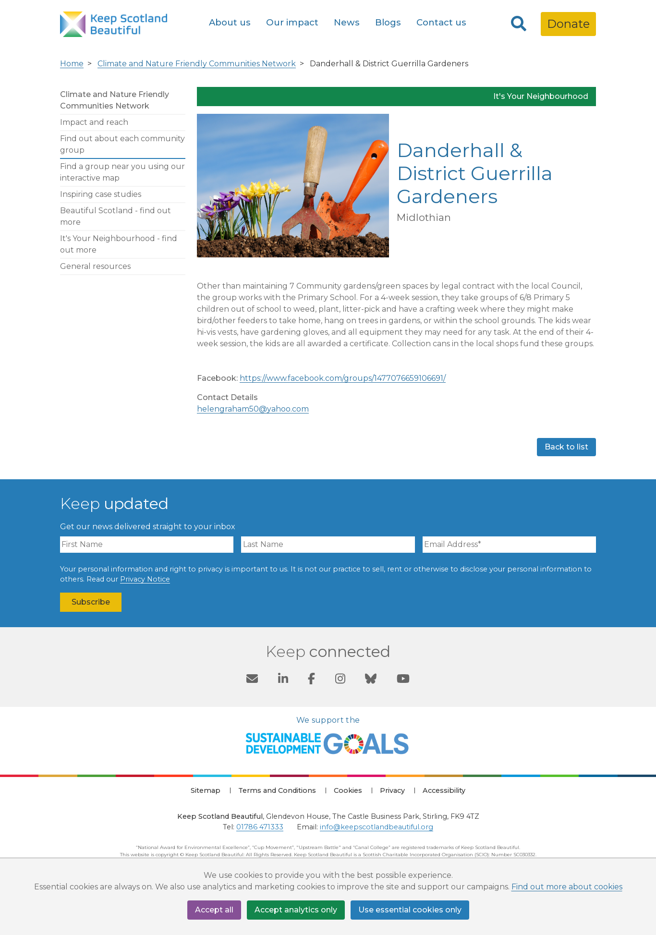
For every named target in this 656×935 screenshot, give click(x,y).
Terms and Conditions (277, 790)
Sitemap (205, 790)
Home (72, 63)
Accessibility (444, 790)
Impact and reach (94, 122)
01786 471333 (259, 827)
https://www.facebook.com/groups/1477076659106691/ (343, 378)
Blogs (388, 22)
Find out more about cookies (566, 886)
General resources (95, 266)
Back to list (566, 446)
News (347, 22)
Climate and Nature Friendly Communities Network (196, 63)
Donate (568, 24)
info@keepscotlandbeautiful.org (376, 827)
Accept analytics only (296, 909)
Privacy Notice (145, 579)
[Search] (518, 24)
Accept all (214, 909)
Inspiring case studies (100, 194)
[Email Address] (509, 544)
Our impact (292, 22)
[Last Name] (327, 544)
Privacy (392, 790)
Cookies (348, 790)
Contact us (441, 22)
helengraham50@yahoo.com (253, 408)
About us (230, 22)
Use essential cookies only (410, 909)
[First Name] (146, 544)
